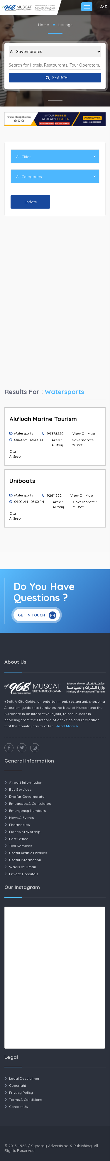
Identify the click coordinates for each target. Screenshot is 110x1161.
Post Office (18, 838)
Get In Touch (37, 615)
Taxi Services (20, 846)
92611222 (54, 495)
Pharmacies (19, 824)
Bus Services (20, 789)
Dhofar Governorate (27, 796)
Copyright (17, 1085)
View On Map (83, 433)
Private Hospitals (23, 874)
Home (43, 24)
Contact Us (18, 1106)
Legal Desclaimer (24, 1078)
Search (55, 77)
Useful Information (25, 860)
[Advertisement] (55, 264)
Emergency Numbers (27, 810)
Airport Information (25, 782)
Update (30, 202)
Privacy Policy (21, 1092)
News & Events (21, 817)
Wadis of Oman (22, 867)
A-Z (103, 6)
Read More (67, 726)
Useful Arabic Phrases (28, 853)
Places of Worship (24, 831)
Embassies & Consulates (30, 803)
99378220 (55, 433)
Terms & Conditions (25, 1099)
